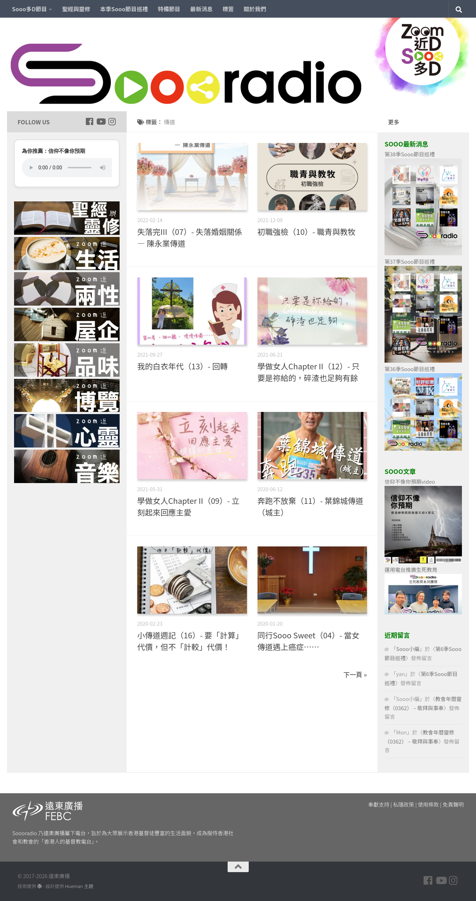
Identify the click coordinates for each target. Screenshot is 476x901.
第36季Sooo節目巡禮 (410, 369)
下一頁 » (355, 674)
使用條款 (428, 804)
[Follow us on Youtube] (100, 121)
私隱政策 (403, 804)
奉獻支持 (378, 804)
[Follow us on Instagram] (112, 121)
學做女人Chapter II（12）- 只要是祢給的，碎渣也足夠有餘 (309, 371)
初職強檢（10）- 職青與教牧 (307, 231)
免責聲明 (453, 804)
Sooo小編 (407, 648)
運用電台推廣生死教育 (411, 569)
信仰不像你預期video (410, 481)
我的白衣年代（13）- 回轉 (182, 365)
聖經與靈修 (76, 9)
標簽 (228, 9)
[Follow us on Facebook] (89, 121)
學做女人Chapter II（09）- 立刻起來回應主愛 (188, 506)
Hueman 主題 (79, 886)
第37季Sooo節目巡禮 (410, 261)
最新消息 (201, 9)
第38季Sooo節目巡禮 (410, 154)
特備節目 (169, 9)
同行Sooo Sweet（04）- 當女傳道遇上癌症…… (309, 640)
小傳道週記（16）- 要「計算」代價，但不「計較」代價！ (190, 640)
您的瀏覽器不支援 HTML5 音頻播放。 (67, 167)
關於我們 (255, 9)
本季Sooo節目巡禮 (124, 9)
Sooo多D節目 (29, 9)
